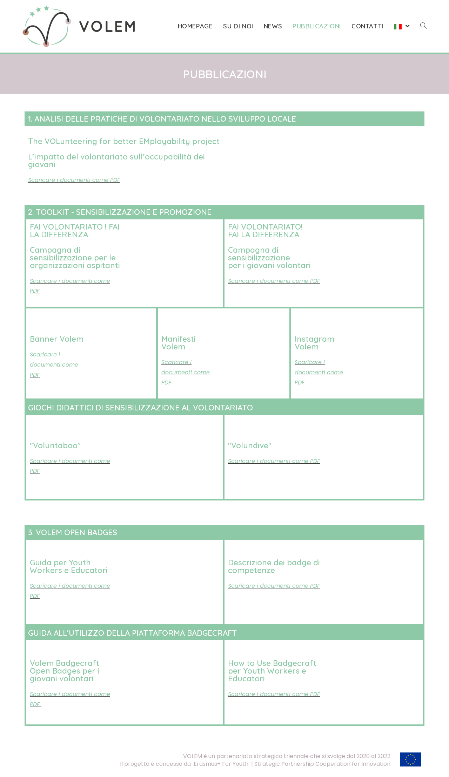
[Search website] (423, 26)
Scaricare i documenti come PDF (274, 586)
